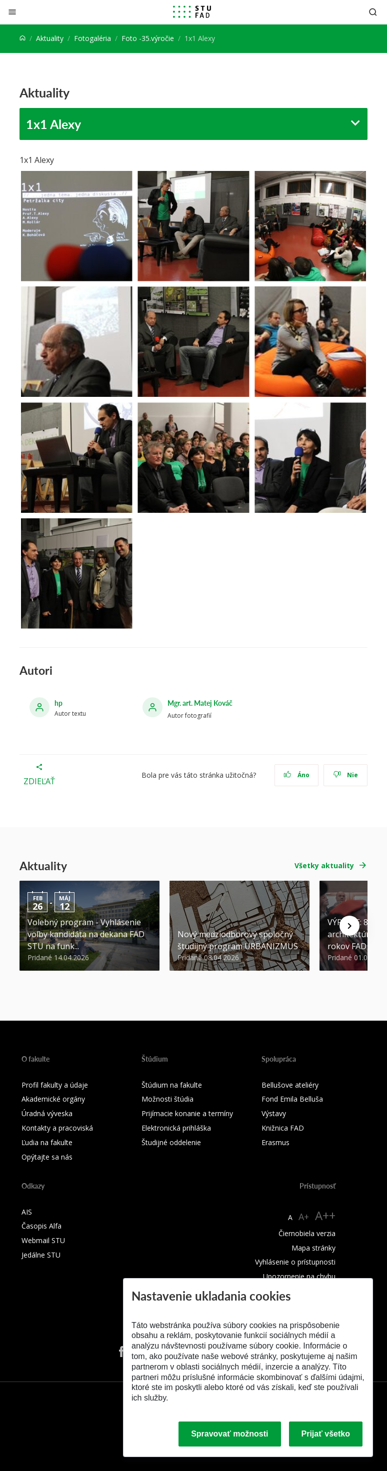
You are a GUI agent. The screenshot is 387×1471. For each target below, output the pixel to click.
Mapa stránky (314, 1248)
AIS (27, 1212)
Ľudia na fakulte (47, 1142)
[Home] (23, 38)
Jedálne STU (41, 1255)
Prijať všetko (326, 1434)
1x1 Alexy (53, 124)
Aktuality (50, 38)
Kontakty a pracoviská (57, 1128)
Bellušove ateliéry (290, 1085)
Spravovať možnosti (229, 1434)
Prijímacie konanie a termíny (187, 1113)
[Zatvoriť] (12, 11)
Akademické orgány (53, 1099)
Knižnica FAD (283, 1128)
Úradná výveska (47, 1113)
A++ (325, 1215)
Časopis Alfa (42, 1226)
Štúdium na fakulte (172, 1085)
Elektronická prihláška (176, 1128)
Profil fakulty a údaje (55, 1085)
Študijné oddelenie (171, 1142)
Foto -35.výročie (148, 38)
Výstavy (274, 1113)
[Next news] (350, 926)
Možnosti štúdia (168, 1099)
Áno (297, 775)
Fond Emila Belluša (292, 1099)
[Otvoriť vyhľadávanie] (373, 11)
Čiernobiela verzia (307, 1233)
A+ (303, 1217)
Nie (345, 775)
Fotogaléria (92, 38)
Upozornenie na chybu (299, 1276)
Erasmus (276, 1142)
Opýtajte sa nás (47, 1157)
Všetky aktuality (324, 865)
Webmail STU (43, 1240)
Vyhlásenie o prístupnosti (295, 1262)
